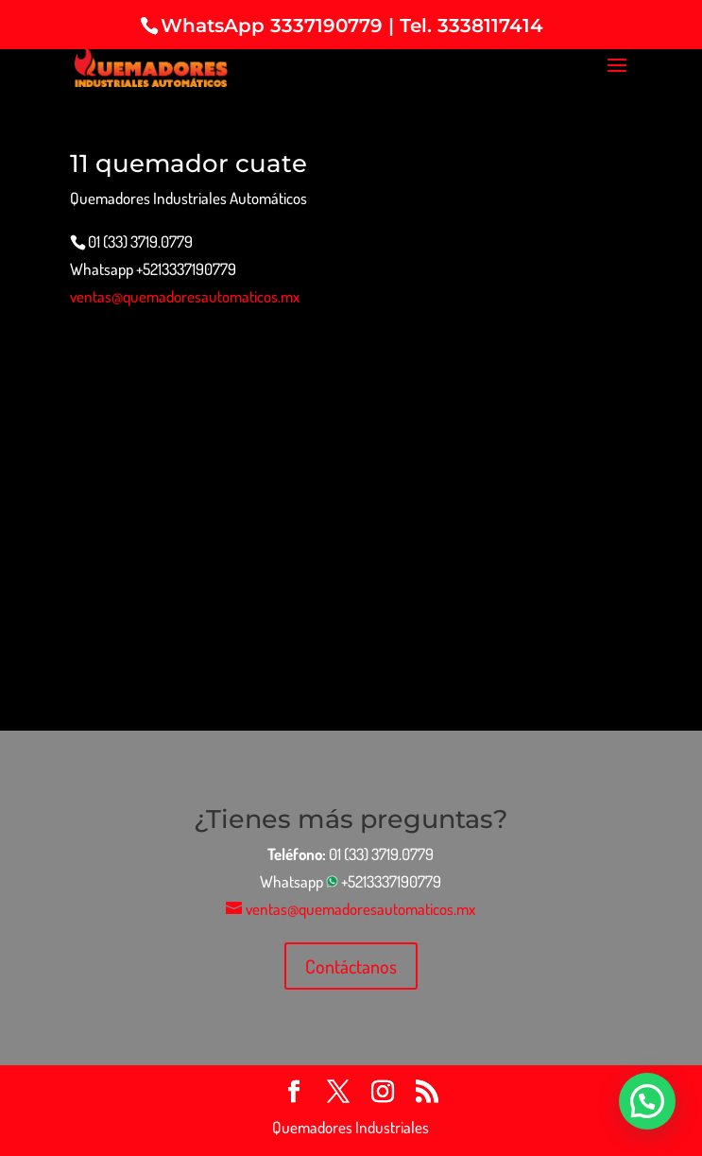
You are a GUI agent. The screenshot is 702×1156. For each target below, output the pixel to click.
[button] (647, 1101)
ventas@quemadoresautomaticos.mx (185, 296)
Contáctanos (351, 966)
